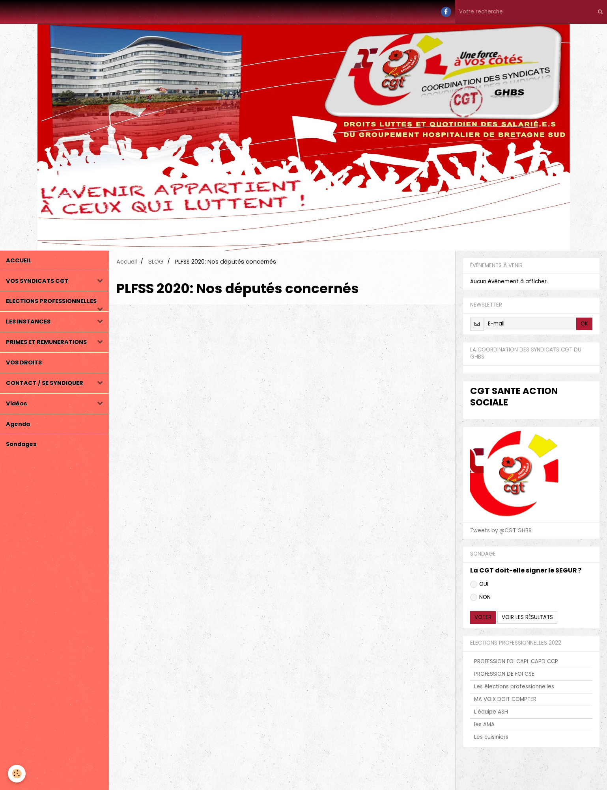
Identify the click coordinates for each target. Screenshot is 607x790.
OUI (479, 584)
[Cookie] (17, 774)
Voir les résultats (527, 617)
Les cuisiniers (491, 737)
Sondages (21, 444)
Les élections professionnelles (514, 686)
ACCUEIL (19, 260)
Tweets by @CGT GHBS (501, 530)
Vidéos (16, 403)
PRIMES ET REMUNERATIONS (46, 342)
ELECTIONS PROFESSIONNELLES (51, 301)
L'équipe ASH (491, 712)
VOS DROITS (24, 362)
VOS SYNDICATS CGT (37, 281)
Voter (482, 617)
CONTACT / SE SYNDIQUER (44, 383)
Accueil (126, 262)
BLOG (156, 262)
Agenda (18, 424)
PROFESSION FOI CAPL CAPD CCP (516, 661)
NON (480, 597)
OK (584, 323)
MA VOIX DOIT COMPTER (505, 699)
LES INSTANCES (28, 321)
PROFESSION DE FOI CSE (504, 674)
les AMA (484, 724)
